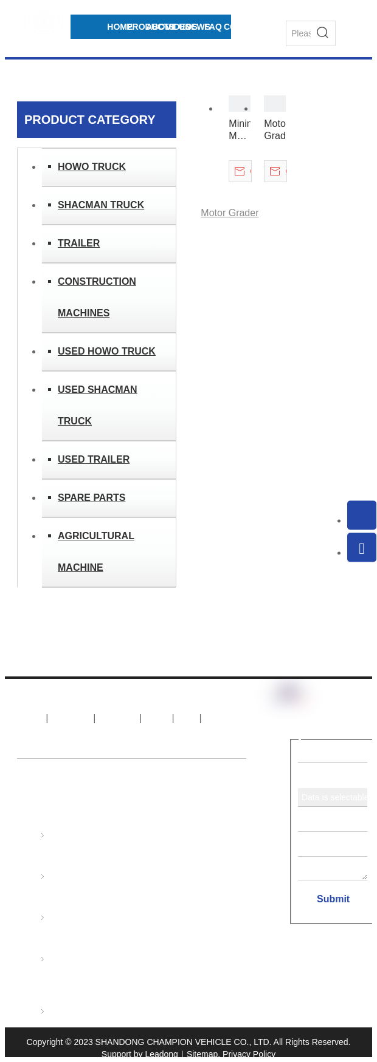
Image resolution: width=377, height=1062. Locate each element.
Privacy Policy (249, 1054)
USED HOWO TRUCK (107, 351)
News (157, 718)
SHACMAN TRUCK (101, 205)
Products (118, 718)
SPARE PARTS (91, 497)
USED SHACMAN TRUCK (97, 405)
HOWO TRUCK (92, 167)
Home (30, 718)
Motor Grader (275, 129)
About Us (70, 718)
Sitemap (202, 1054)
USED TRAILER (94, 459)
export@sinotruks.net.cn (197, 935)
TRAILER (79, 243)
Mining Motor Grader (240, 130)
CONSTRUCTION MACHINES (97, 297)
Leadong (161, 1054)
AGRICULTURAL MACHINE (96, 552)
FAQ (186, 718)
